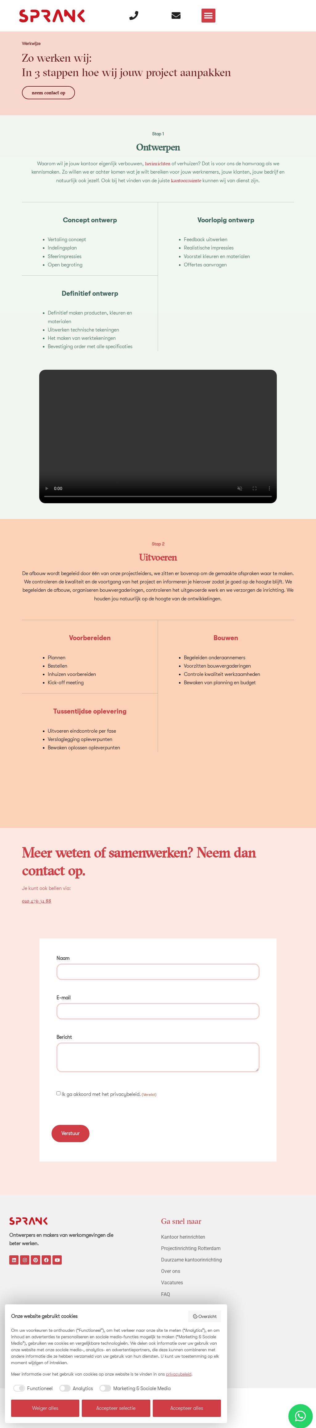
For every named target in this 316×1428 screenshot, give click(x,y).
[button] (209, 12)
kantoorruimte (186, 180)
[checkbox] (32, 1388)
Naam (62, 957)
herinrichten (157, 163)
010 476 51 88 (36, 900)
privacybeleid (178, 1374)
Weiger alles (45, 1408)
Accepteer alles (186, 1408)
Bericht (64, 1034)
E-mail (63, 996)
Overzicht (205, 1316)
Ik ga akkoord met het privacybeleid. (109, 1090)
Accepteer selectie (115, 1408)
